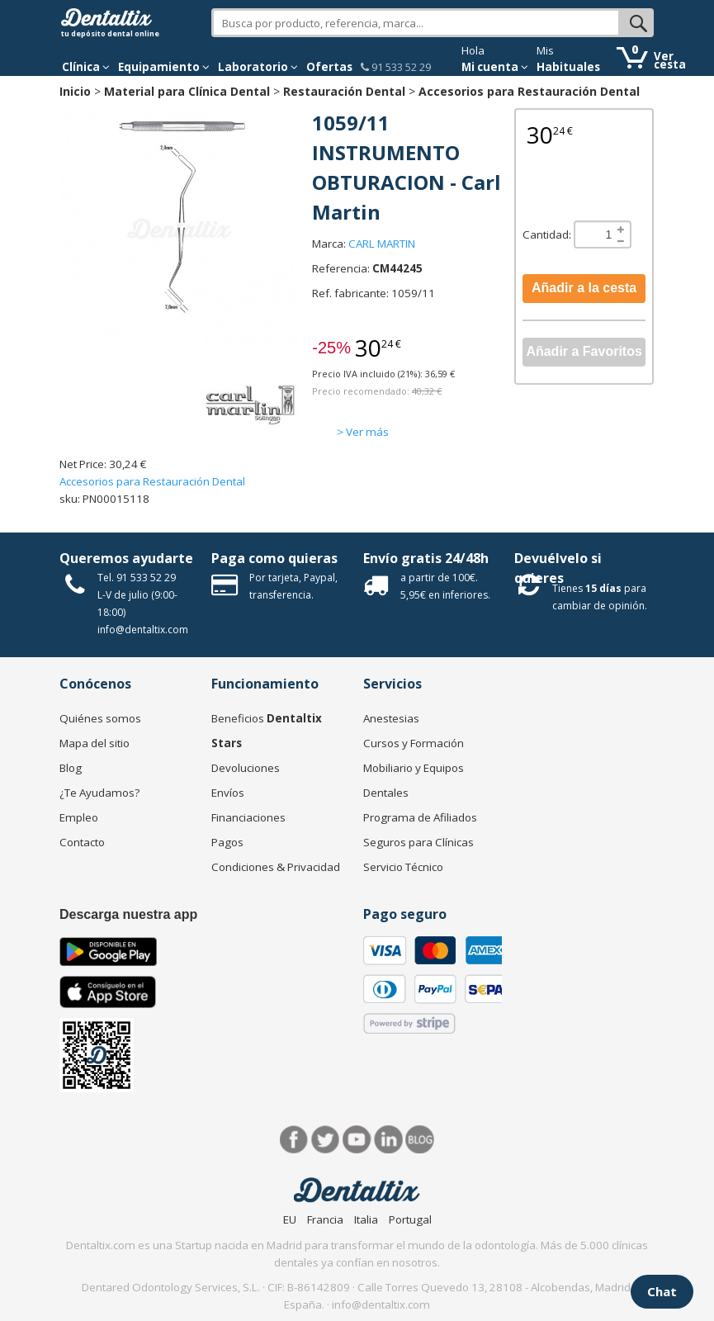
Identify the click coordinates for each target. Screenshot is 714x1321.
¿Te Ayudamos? (99, 792)
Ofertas (329, 66)
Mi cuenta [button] (494, 66)
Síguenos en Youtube (357, 1139)
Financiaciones (248, 817)
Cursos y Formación (413, 743)
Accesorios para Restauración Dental (529, 91)
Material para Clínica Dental (187, 91)
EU (289, 1219)
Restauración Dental (344, 91)
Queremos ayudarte (126, 558)
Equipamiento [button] (164, 66)
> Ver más (363, 431)
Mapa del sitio (94, 743)
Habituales (568, 66)
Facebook (294, 1139)
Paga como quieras (274, 558)
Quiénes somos (100, 718)
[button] (86, 67)
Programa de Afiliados (420, 817)
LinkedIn (388, 1139)
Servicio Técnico (403, 866)
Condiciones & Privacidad (275, 866)
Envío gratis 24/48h (426, 558)
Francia (325, 1219)
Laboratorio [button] (258, 66)
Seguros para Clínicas (418, 842)
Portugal (410, 1219)
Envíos (227, 792)
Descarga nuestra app (128, 914)
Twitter (325, 1139)
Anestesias (391, 718)
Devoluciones (245, 767)
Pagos (227, 842)
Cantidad (545, 234)
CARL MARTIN (381, 243)
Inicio (75, 91)
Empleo (78, 817)
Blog (70, 767)
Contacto (82, 842)
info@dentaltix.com (142, 630)
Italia (366, 1219)
